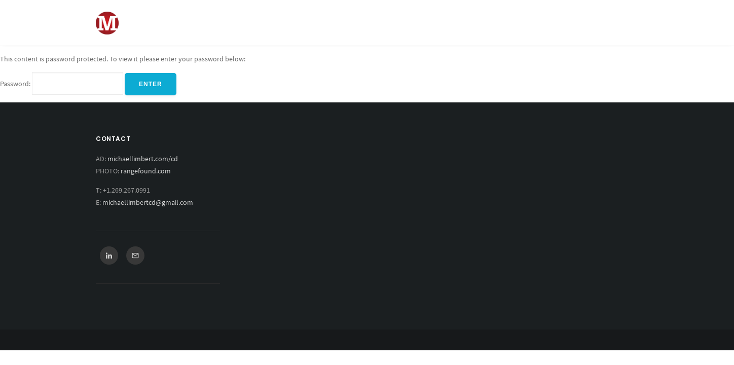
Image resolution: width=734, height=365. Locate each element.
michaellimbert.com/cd (142, 158)
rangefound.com (146, 170)
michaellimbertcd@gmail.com (147, 202)
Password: (61, 83)
